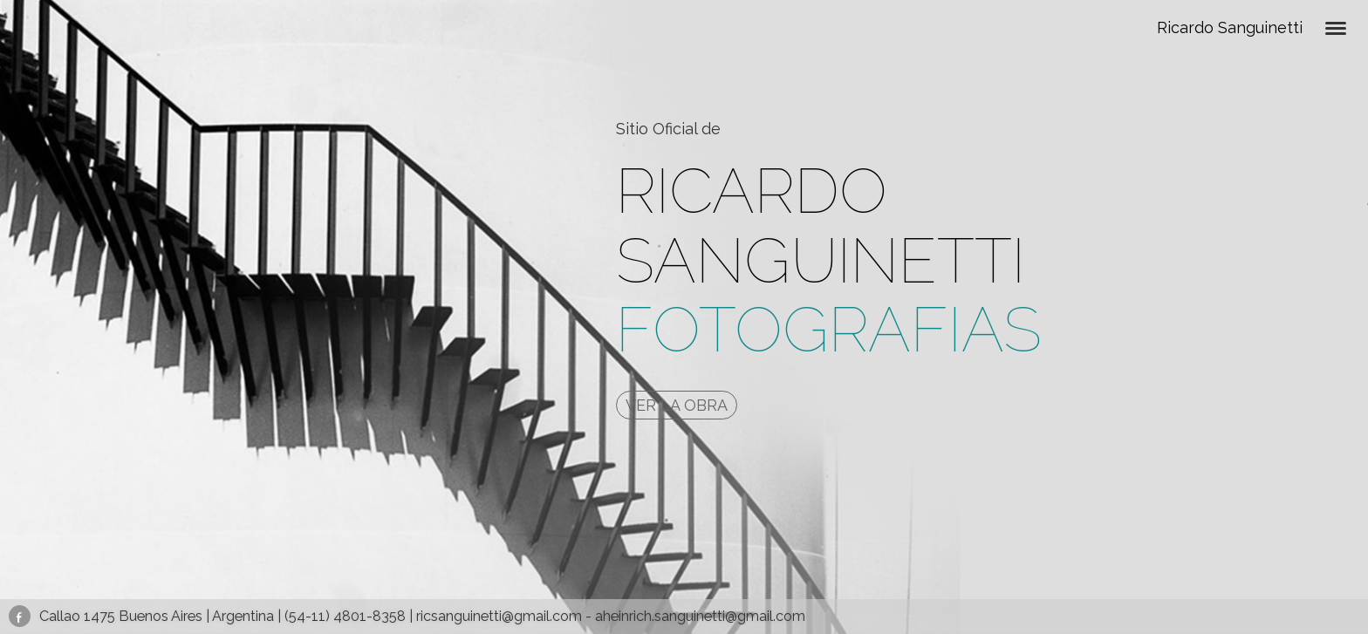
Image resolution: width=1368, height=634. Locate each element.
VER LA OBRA (677, 405)
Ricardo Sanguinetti (1230, 27)
